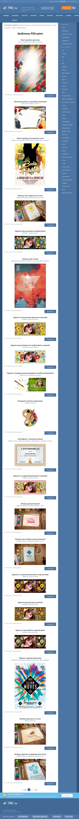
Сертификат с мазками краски (30, 439)
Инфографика (66, 121)
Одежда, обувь (66, 131)
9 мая (13, 27)
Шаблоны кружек (27, 233)
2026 (63, 27)
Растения (64, 147)
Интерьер (65, 89)
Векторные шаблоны (40, 816)
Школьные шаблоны (27, 103)
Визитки (33, 15)
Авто (63, 63)
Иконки (64, 86)
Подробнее (50, 96)
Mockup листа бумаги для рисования (30, 539)
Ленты (64, 105)
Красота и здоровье (67, 99)
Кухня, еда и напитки (68, 102)
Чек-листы (68, 816)
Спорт (63, 160)
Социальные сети (67, 44)
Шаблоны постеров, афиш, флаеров (38, 140)
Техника (64, 173)
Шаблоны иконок (30, 403)
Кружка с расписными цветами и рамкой (30, 317)
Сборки (64, 150)
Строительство (66, 170)
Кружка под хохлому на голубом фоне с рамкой (30, 345)
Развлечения (65, 176)
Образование (66, 128)
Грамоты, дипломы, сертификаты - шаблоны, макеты (35, 441)
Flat (63, 57)
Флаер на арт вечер (30, 259)
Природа (64, 183)
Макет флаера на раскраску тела (30, 138)
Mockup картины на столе (30, 719)
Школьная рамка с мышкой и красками (30, 102)
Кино (63, 92)
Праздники (65, 40)
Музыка (64, 118)
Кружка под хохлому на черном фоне (30, 231)
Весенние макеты (24, 25)
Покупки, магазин (67, 180)
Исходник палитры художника (30, 401)
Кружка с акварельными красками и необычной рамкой (30, 373)
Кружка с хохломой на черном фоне (30, 630)
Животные (65, 83)
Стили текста (65, 167)
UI (62, 60)
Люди (63, 115)
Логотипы (59, 15)
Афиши (68, 15)
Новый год (65, 31)
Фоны (63, 189)
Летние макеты (21, 27)
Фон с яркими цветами (30, 40)
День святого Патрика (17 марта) (41, 25)
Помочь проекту (68, 8)
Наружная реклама (67, 125)
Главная (5, 1)
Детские (64, 76)
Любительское (24, 375)
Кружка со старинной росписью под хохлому (30, 574)
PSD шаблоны (23, 816)
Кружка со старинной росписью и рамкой (30, 476)
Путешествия (66, 186)
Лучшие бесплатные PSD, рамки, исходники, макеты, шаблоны (28, 9)
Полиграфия (65, 37)
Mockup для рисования (30, 504)
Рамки (42, 15)
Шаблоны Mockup (22, 197)
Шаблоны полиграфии (18, 140)
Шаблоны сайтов (67, 34)
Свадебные (65, 154)
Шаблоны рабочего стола (36, 197)
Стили (64, 163)
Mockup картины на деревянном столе (30, 754)
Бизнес (64, 70)
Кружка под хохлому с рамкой (30, 602)
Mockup (64, 53)
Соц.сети (24, 15)
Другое (64, 79)
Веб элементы (66, 73)
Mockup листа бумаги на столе (30, 196)
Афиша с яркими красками (30, 658)
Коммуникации (66, 95)
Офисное (64, 134)
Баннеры (64, 66)
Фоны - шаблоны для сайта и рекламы (30, 42)
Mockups (50, 15)
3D (63, 50)
